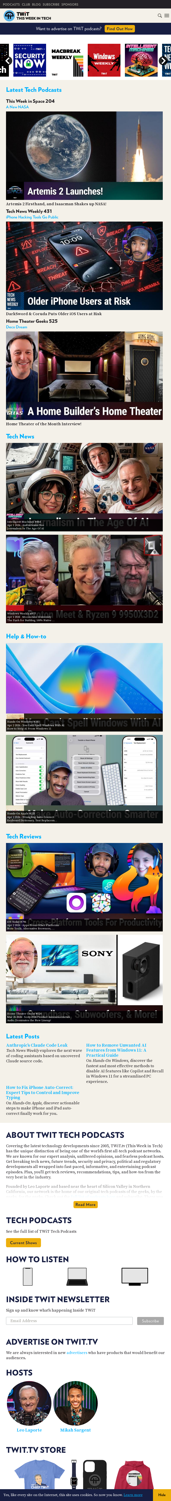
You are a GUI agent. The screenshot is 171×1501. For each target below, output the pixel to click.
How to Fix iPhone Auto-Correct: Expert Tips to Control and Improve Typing (42, 1093)
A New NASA (17, 107)
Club (26, 4)
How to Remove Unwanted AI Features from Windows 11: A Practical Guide (116, 1050)
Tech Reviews (23, 836)
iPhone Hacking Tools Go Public (32, 217)
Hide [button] (162, 1495)
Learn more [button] (133, 1495)
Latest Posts (22, 1036)
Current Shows (23, 1242)
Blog (36, 4)
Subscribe (51, 4)
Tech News (20, 436)
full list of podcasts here (93, 1196)
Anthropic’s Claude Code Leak (36, 1045)
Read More (85, 1204)
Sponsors (69, 4)
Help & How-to (26, 636)
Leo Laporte (29, 1430)
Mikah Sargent (75, 1430)
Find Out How (120, 28)
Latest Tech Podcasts (34, 89)
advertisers (77, 1352)
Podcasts (11, 4)
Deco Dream (16, 327)
